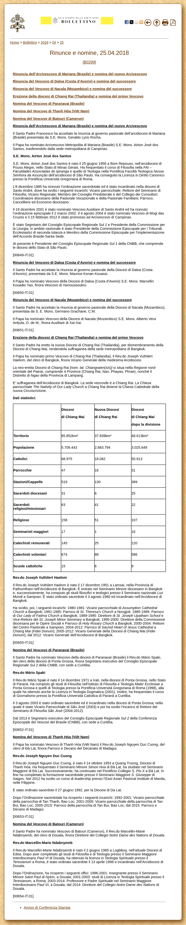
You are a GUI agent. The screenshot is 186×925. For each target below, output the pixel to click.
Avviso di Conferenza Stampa (47, 907)
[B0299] (89, 62)
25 (62, 42)
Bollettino (30, 42)
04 (54, 42)
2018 (44, 42)
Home (14, 42)
